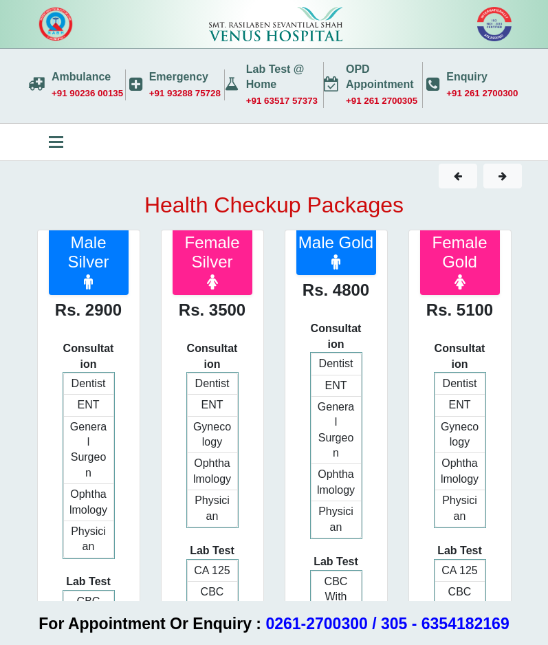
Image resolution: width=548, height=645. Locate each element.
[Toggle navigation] (56, 142)
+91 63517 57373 (282, 101)
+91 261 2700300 (482, 93)
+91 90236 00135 (87, 93)
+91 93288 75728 (185, 93)
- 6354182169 (460, 624)
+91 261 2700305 (381, 101)
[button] (458, 176)
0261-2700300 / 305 (336, 624)
